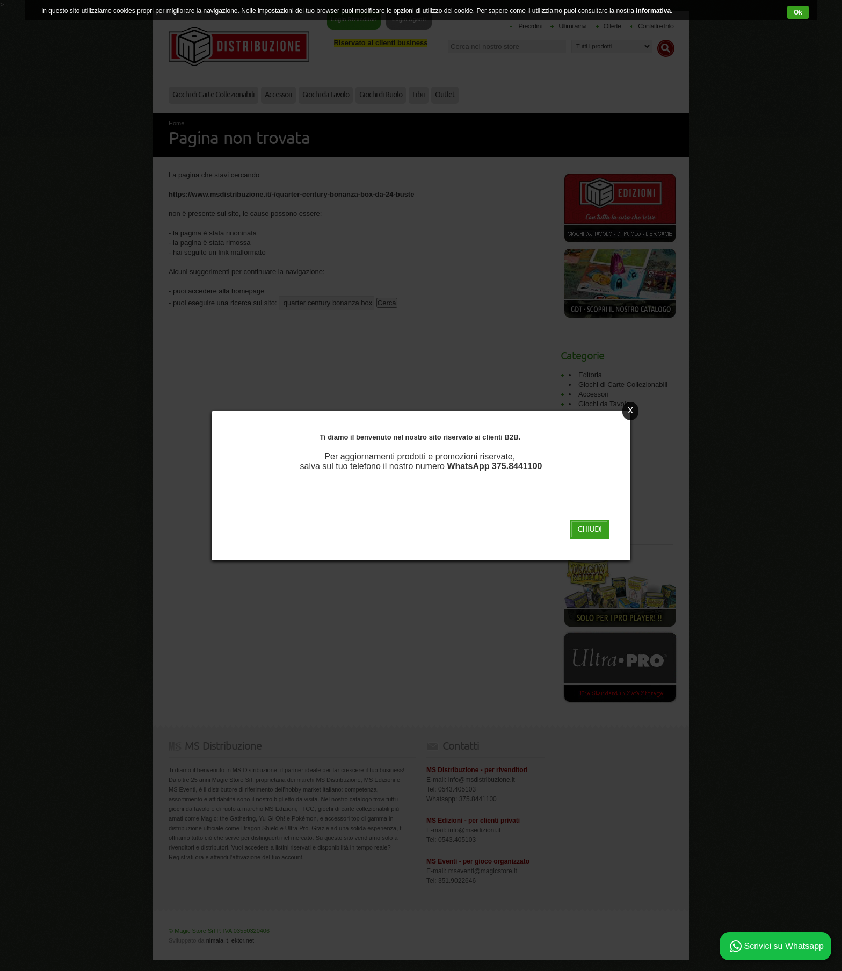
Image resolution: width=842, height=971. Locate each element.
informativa (653, 11)
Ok (798, 12)
